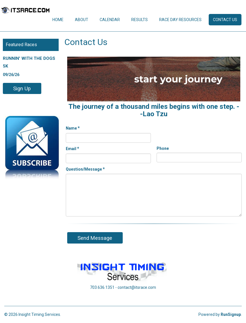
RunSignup (231, 314)
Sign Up (22, 88)
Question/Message (85, 169)
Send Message (94, 238)
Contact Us (225, 19)
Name (73, 128)
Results (139, 19)
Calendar (110, 19)
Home (57, 19)
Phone (163, 148)
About (81, 19)
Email (72, 148)
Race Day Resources (180, 19)
